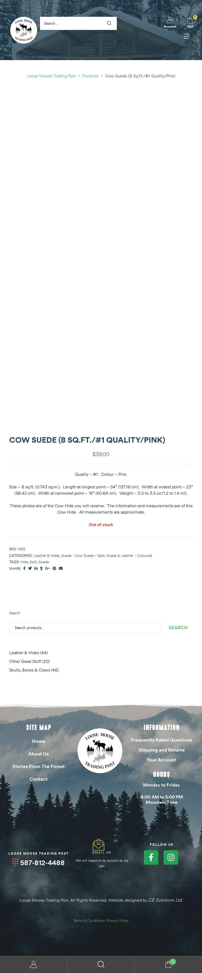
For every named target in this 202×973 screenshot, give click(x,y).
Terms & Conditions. (89, 920)
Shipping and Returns (161, 750)
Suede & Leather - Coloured (129, 555)
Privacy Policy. (118, 920)
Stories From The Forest (38, 766)
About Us (38, 754)
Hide (24, 561)
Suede (44, 561)
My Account (33, 964)
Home (38, 741)
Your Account (161, 760)
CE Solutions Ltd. (165, 899)
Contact (38, 779)
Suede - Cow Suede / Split (83, 555)
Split (33, 561)
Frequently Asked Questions (161, 740)
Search (14, 613)
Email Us (101, 852)
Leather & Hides (46, 555)
